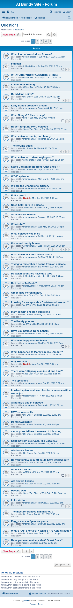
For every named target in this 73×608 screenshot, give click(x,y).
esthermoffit (28, 160)
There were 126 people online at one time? (37, 371)
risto (25, 118)
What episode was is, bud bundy (31, 136)
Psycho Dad (18, 490)
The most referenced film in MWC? (32, 511)
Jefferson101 (29, 246)
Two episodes (19, 380)
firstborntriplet (29, 396)
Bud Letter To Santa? (24, 283)
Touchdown (28, 207)
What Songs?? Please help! (28, 115)
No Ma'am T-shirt (21, 469)
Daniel (26, 198)
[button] (50, 41)
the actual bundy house (25, 243)
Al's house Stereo (22, 450)
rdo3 (25, 543)
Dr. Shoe (27, 97)
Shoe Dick (28, 295)
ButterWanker (29, 286)
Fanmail (16, 63)
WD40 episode (20, 176)
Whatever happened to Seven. (29, 340)
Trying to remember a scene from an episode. (38, 264)
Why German (19, 361)
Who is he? (18, 224)
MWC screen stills (22, 412)
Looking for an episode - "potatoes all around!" (40, 302)
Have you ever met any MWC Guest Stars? (37, 540)
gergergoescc (29, 57)
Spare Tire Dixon (31, 129)
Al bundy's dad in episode (27, 402)
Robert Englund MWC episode (29, 126)
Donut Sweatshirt (21, 421)
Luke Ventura (19, 500)
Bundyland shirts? (22, 94)
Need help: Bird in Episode (27, 205)
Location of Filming (23, 84)
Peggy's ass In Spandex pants (29, 521)
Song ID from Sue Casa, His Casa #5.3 (34, 440)
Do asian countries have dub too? (31, 273)
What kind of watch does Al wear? (32, 54)
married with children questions (30, 311)
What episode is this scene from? (31, 254)
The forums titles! (22, 145)
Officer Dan (28, 77)
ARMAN (27, 305)
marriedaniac (29, 108)
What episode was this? (25, 233)
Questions (9, 25)
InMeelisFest (29, 66)
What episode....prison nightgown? (32, 157)
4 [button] (46, 41)
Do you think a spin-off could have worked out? (40, 459)
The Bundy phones (22, 321)
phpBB (26, 601)
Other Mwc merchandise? (26, 292)
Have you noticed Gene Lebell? (30, 330)
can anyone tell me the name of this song (36, 431)
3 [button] (41, 41)
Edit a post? (18, 195)
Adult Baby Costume (23, 214)
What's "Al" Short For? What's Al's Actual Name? (41, 530)
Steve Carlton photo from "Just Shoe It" (35, 166)
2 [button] (37, 41)
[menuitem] (10, 12)
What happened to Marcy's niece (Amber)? (37, 351)
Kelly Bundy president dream (29, 105)
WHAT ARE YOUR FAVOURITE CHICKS (34, 74)
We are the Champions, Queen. (30, 185)
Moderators (18, 29)
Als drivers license (22, 481)
